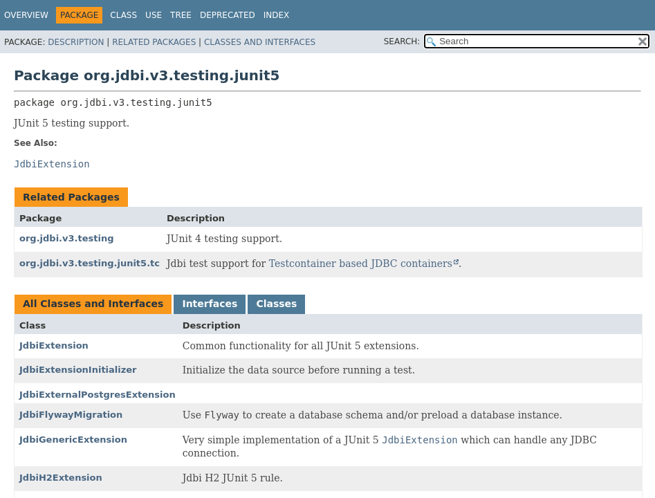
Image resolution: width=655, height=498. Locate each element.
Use (153, 15)
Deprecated (227, 15)
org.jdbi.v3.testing (66, 238)
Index (277, 15)
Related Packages (154, 42)
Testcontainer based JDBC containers (360, 263)
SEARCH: (402, 41)
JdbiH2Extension (60, 477)
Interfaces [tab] (209, 303)
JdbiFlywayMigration (70, 414)
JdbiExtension (54, 345)
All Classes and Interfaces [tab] (93, 303)
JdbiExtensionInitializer (78, 370)
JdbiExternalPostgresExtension (97, 394)
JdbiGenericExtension (73, 439)
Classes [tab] (276, 303)
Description (76, 42)
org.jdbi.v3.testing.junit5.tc (89, 263)
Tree (181, 15)
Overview (26, 15)
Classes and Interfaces (259, 42)
